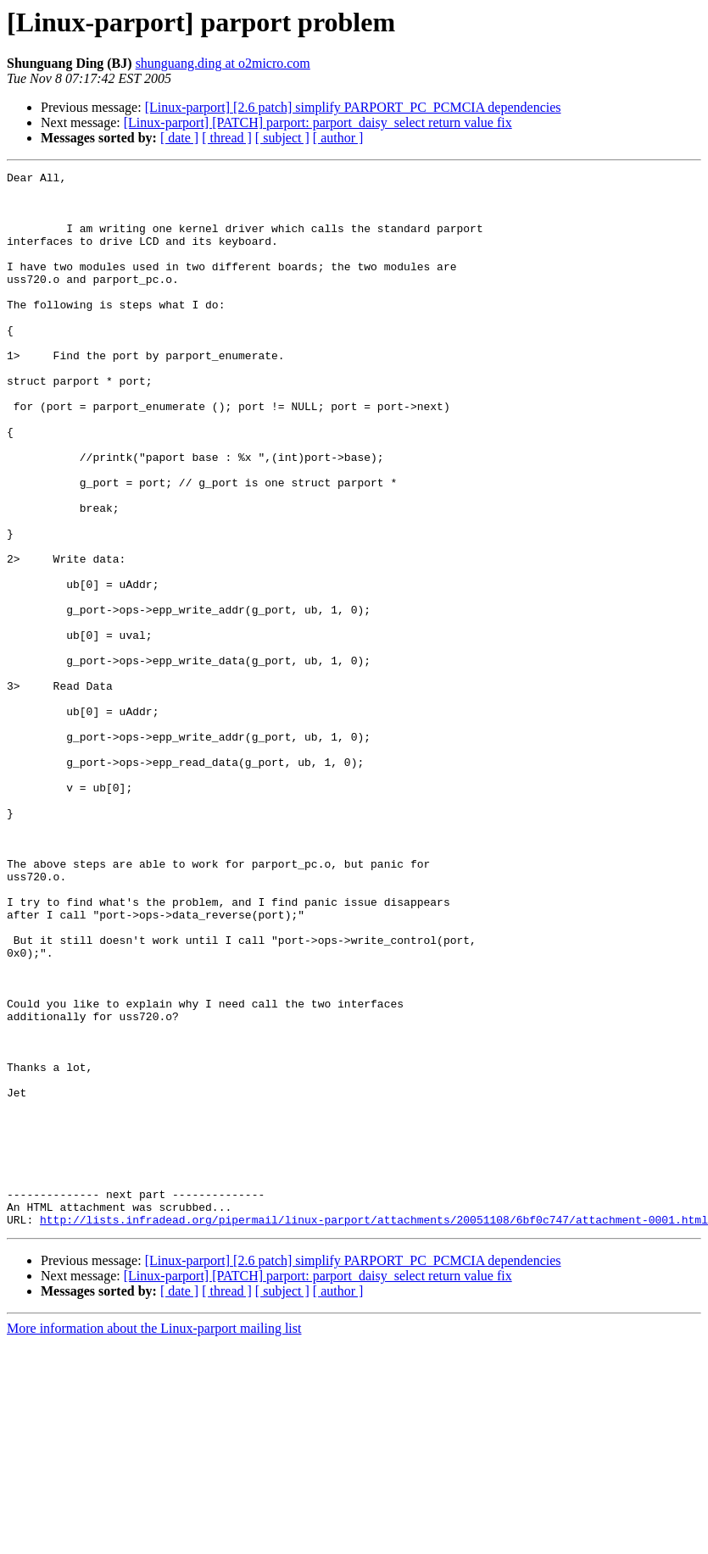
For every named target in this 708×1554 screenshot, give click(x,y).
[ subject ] (282, 137)
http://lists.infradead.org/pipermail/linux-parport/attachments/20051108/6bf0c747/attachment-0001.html (374, 1430)
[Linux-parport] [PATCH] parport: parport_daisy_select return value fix (318, 122)
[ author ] (338, 137)
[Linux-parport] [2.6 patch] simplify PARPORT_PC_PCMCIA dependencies (353, 107)
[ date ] (179, 137)
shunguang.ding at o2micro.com (223, 63)
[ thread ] (227, 137)
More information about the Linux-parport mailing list (154, 1539)
